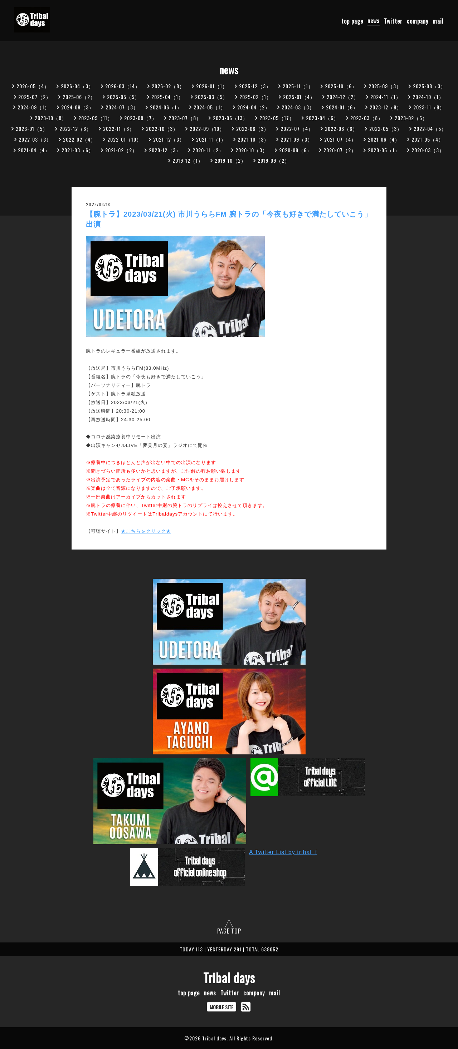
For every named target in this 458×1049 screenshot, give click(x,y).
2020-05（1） (384, 150)
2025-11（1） (298, 86)
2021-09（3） (297, 139)
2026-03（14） (122, 86)
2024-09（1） (34, 107)
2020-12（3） (165, 150)
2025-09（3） (385, 86)
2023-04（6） (322, 118)
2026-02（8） (168, 86)
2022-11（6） (119, 128)
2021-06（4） (384, 139)
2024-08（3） (77, 107)
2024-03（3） (298, 107)
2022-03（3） (35, 139)
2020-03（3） (427, 150)
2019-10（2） (230, 160)
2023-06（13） (230, 118)
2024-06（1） (166, 107)
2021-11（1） (211, 139)
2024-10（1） (428, 96)
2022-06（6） (341, 128)
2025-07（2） (34, 96)
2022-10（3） (162, 128)
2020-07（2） (339, 150)
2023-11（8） (429, 107)
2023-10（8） (51, 118)
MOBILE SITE (221, 1007)
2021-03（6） (78, 150)
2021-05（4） (427, 139)
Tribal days (229, 977)
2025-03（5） (211, 96)
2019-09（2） (274, 160)
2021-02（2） (121, 150)
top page (352, 20)
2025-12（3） (255, 86)
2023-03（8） (366, 118)
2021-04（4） (34, 150)
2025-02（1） (255, 96)
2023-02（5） (411, 118)
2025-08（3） (429, 86)
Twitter (393, 20)
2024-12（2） (343, 96)
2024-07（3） (122, 107)
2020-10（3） (251, 150)
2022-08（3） (252, 128)
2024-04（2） (253, 107)
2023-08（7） (140, 118)
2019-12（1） (187, 160)
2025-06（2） (79, 96)
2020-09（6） (295, 150)
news (373, 20)
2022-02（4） (79, 139)
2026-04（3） (77, 86)
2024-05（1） (210, 107)
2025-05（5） (123, 96)
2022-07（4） (297, 128)
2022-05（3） (385, 128)
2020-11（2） (208, 150)
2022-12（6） (75, 128)
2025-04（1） (167, 96)
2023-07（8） (185, 118)
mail (438, 20)
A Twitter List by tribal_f (283, 852)
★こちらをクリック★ (146, 531)
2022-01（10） (124, 139)
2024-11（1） (385, 96)
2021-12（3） (169, 139)
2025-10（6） (341, 86)
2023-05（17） (276, 118)
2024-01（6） (342, 107)
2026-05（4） (32, 86)
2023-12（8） (386, 107)
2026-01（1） (212, 86)
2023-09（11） (95, 118)
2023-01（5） (32, 128)
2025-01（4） (299, 96)
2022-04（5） (430, 128)
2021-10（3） (253, 139)
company (417, 20)
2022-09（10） (207, 128)
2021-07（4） (340, 139)
